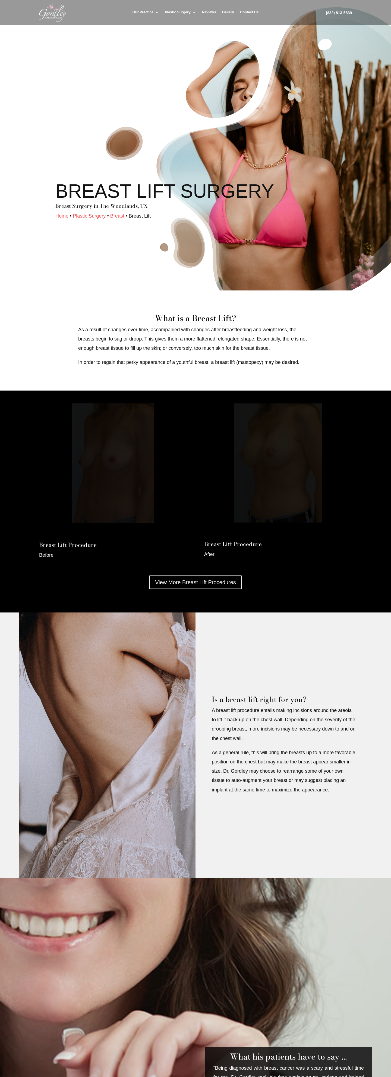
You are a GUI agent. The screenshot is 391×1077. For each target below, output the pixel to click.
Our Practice (143, 12)
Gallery (228, 12)
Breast (117, 216)
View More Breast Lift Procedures (195, 582)
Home (61, 216)
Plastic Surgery (178, 12)
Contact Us (249, 12)
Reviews (209, 12)
